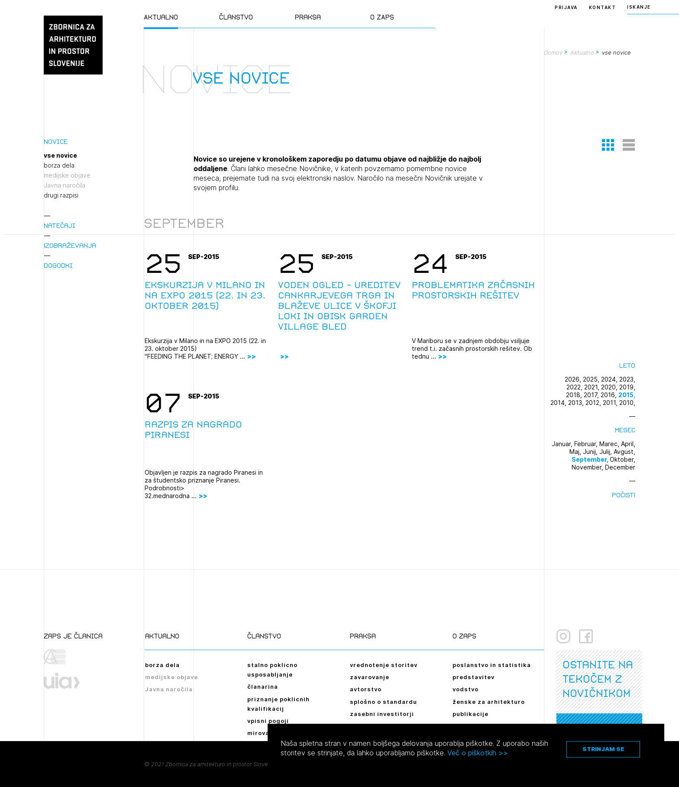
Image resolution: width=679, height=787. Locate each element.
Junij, (591, 451)
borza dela (59, 165)
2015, (626, 395)
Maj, (576, 451)
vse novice (60, 155)
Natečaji (59, 225)
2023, (627, 379)
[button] (608, 145)
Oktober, (622, 459)
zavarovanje (369, 677)
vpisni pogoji (268, 721)
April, (628, 444)
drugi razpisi (61, 195)
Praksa (308, 17)
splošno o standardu (383, 702)
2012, (594, 402)
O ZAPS (382, 17)
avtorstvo (366, 689)
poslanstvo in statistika (492, 665)
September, (591, 459)
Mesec (625, 430)
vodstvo (466, 689)
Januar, (563, 444)
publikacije (470, 714)
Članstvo (236, 17)
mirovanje (263, 733)
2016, (609, 395)
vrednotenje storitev (383, 665)
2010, (627, 402)
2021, (592, 387)
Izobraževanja (70, 245)
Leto (627, 365)
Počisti (623, 495)
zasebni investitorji (382, 714)
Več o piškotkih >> (477, 753)
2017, (592, 395)
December (620, 467)
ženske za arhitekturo (489, 702)
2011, (611, 402)
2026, (574, 379)
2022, (575, 387)
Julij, (606, 451)
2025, (592, 379)
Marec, (610, 444)
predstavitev (474, 677)
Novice (56, 141)
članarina (262, 686)
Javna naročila (64, 185)
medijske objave (67, 175)
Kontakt (602, 7)
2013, (576, 402)
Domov (553, 52)
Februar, (586, 444)
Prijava (566, 7)
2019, (627, 387)
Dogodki (58, 265)
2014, (559, 402)
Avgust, (624, 451)
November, (588, 467)
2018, (575, 395)
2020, (610, 387)
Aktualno (161, 17)
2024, (610, 379)
